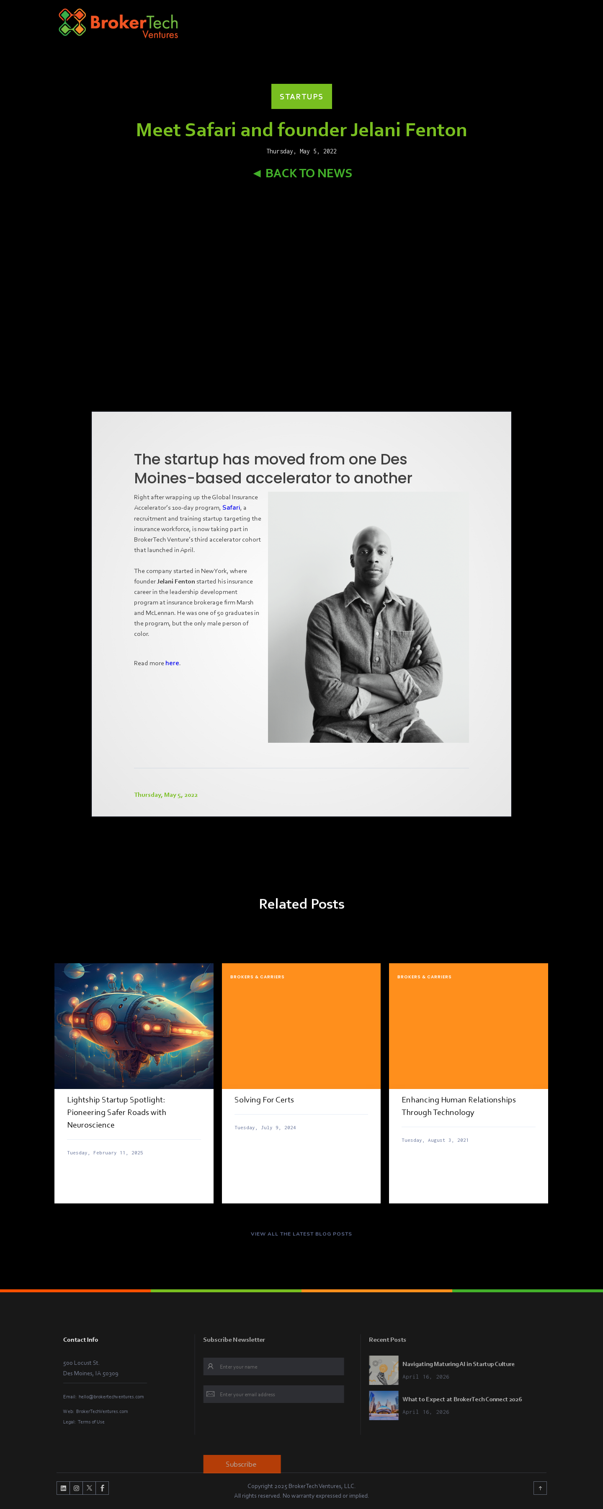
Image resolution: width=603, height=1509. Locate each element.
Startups (302, 96)
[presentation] (292, 1430)
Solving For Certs (264, 1099)
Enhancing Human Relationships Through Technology (459, 1105)
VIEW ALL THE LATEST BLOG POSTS (301, 1237)
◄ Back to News (302, 173)
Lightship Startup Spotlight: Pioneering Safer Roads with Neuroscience (116, 1112)
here (172, 663)
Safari (231, 507)
